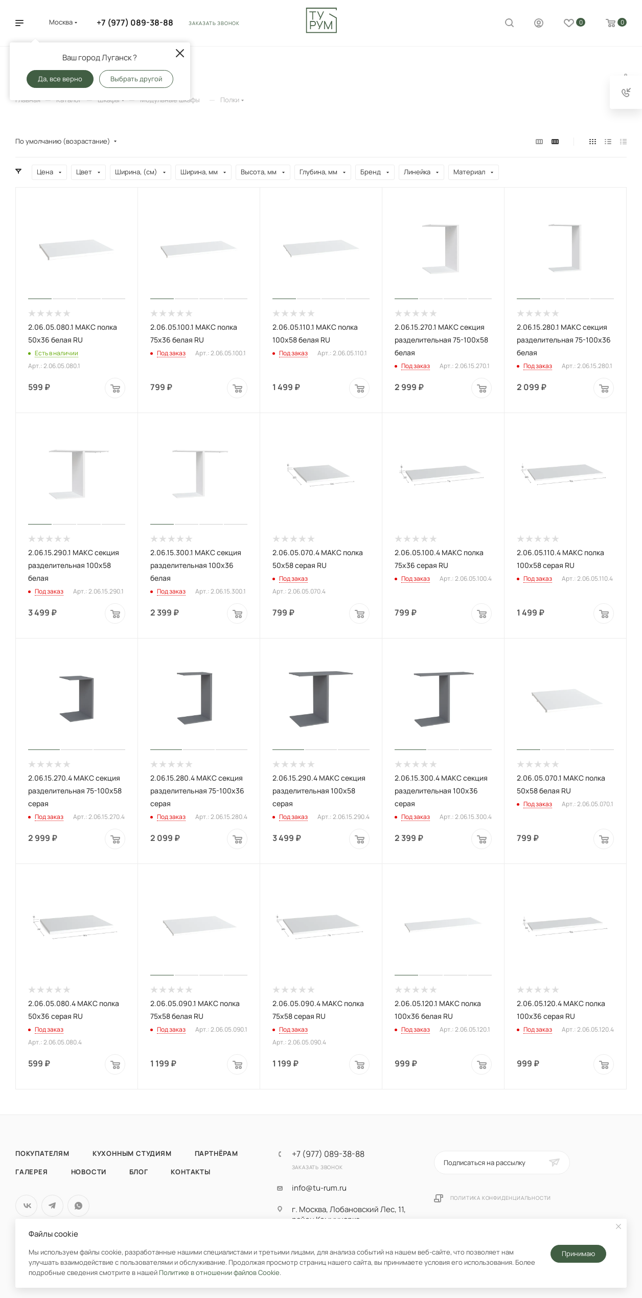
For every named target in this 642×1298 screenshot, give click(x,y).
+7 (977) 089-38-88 (135, 22)
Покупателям (42, 1153)
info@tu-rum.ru (319, 1188)
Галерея (31, 1171)
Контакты (190, 1171)
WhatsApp (78, 1206)
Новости (89, 1171)
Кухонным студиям (132, 1153)
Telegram (52, 1206)
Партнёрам (216, 1153)
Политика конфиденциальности (501, 1197)
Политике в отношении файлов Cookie (219, 1272)
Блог (138, 1171)
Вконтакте (26, 1206)
